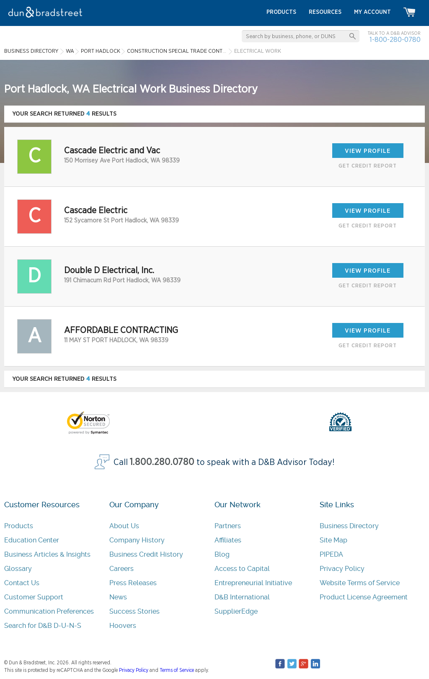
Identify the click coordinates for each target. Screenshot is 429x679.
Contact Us (21, 583)
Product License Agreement (364, 597)
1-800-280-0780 (395, 39)
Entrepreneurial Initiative (253, 583)
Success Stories (134, 611)
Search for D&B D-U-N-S (42, 626)
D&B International (242, 597)
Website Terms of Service (360, 583)
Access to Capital (242, 569)
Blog (222, 554)
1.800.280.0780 (162, 462)
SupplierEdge (236, 611)
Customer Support (33, 597)
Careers (121, 569)
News (118, 597)
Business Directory (349, 526)
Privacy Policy (342, 569)
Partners (227, 526)
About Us (124, 526)
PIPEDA (331, 554)
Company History (137, 540)
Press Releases (133, 583)
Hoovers (122, 626)
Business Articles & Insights (47, 554)
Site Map (333, 540)
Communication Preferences (49, 611)
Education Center (31, 540)
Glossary (18, 569)
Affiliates (227, 540)
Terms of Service (177, 670)
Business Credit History (146, 554)
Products (18, 526)
